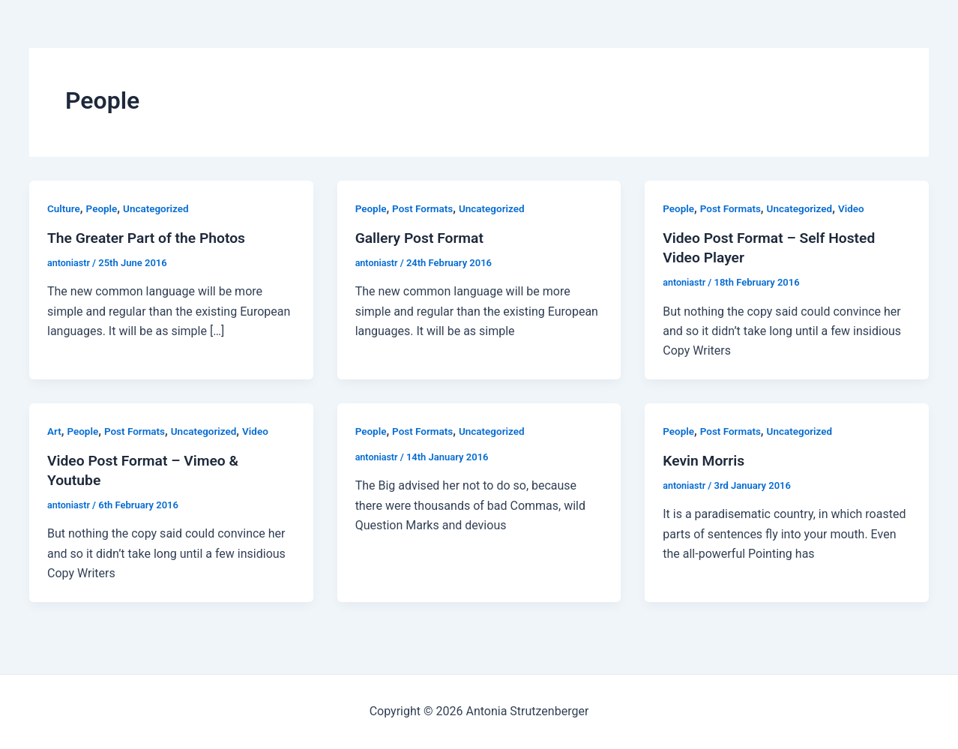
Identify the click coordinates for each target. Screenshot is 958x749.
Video (857, 208)
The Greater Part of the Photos (150, 238)
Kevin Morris (705, 460)
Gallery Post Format (422, 238)
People (103, 208)
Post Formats (425, 208)
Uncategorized (159, 208)
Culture (64, 208)
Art (54, 431)
